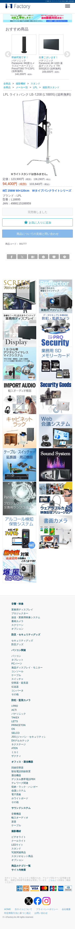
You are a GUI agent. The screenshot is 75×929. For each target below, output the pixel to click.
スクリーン (17, 625)
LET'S (14, 721)
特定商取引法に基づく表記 (17, 913)
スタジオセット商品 (22, 856)
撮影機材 (16, 831)
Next (67, 55)
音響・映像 (17, 603)
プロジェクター (19, 613)
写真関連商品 (18, 852)
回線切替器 (17, 767)
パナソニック (18, 713)
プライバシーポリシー (47, 909)
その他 (15, 694)
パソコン (16, 656)
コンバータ (17, 690)
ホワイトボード (19, 798)
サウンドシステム (21, 808)
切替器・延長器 (19, 682)
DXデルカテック (20, 740)
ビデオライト (18, 837)
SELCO (15, 732)
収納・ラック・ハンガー (24, 786)
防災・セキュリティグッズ (25, 634)
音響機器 (16, 813)
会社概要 (66, 909)
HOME (7, 909)
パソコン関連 (18, 650)
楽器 (13, 821)
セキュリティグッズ (22, 640)
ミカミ (15, 752)
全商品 (7, 83)
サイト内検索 (18, 869)
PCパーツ (16, 663)
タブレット (17, 659)
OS (13, 729)
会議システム (18, 790)
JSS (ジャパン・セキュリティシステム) (32, 736)
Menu (68, 4)
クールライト (18, 840)
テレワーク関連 (19, 783)
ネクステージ (18, 744)
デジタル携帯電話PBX (23, 779)
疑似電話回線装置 (21, 771)
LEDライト (17, 844)
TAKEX (15, 717)
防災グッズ (17, 644)
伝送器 (15, 686)
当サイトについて (23, 909)
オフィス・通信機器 (22, 761)
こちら (51, 880)
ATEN (14, 748)
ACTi (14, 709)
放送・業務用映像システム (25, 617)
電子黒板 (16, 794)
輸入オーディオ (19, 817)
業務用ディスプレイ (22, 609)
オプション (17, 628)
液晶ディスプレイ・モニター (27, 667)
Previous (7, 55)
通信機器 (16, 775)
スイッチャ (17, 679)
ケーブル (16, 675)
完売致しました (37, 212)
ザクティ (16, 755)
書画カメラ (17, 621)
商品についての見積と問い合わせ (38, 234)
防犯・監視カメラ (21, 700)
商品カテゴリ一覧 (21, 865)
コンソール (17, 671)
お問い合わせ (41, 913)
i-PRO (14, 706)
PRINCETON (18, 725)
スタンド (16, 848)
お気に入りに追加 (37, 222)
